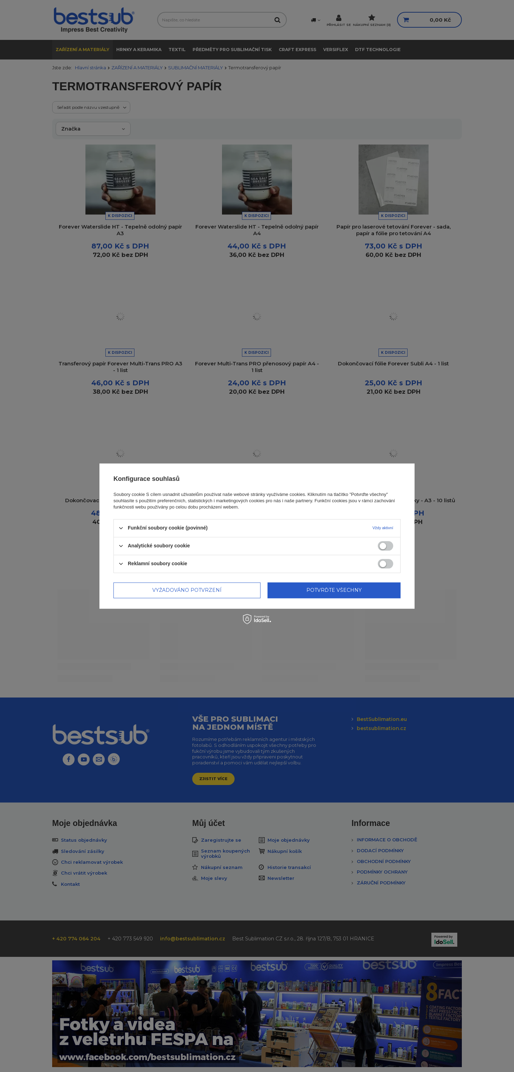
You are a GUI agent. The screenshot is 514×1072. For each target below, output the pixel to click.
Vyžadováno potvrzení (187, 590)
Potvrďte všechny (334, 590)
